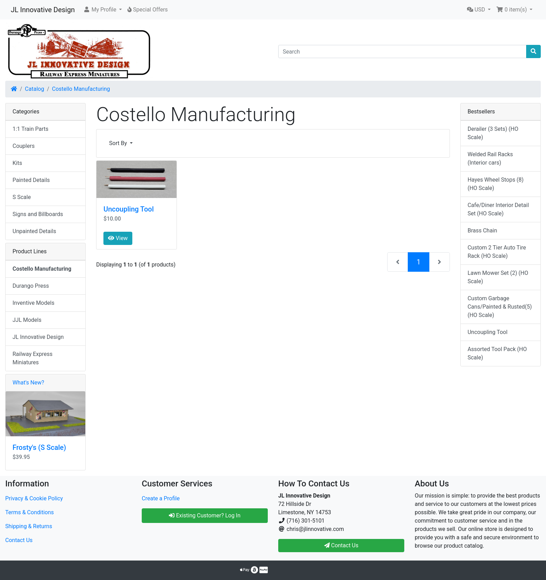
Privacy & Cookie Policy (34, 498)
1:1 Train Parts (30, 129)
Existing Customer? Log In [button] (204, 515)
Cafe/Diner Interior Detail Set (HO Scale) (498, 209)
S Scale (22, 197)
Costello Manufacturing (81, 89)
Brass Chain (482, 230)
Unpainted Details (34, 231)
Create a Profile (161, 498)
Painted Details (31, 180)
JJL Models (27, 320)
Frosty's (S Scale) (39, 447)
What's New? (28, 382)
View (118, 238)
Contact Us (19, 540)
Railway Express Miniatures (33, 358)
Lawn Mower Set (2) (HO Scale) (498, 277)
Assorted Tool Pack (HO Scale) (497, 353)
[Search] (402, 51)
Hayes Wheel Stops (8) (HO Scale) (496, 183)
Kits (17, 163)
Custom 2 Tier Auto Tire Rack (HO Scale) (497, 251)
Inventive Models (33, 303)
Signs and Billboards (38, 214)
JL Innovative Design (43, 10)
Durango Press (31, 286)
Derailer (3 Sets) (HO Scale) (493, 133)
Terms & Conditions (29, 512)
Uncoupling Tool (128, 209)
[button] (102, 10)
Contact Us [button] (341, 545)
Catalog (34, 89)
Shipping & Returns (28, 526)
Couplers (23, 146)
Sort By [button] (118, 143)
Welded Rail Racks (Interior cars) (490, 158)
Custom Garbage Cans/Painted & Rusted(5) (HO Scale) (500, 306)
